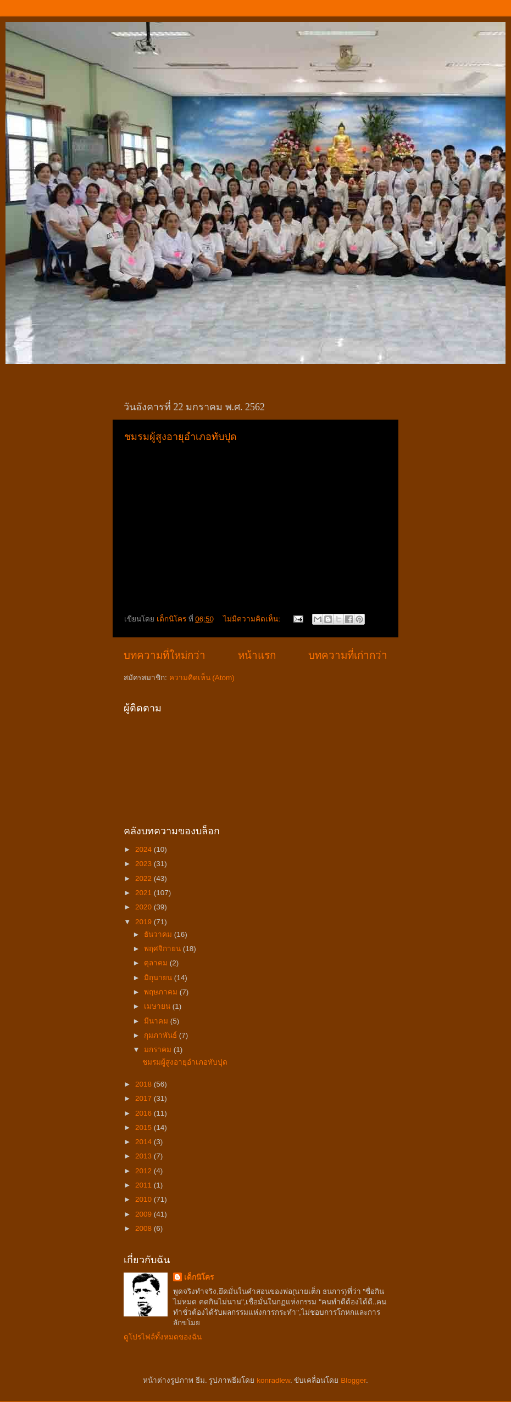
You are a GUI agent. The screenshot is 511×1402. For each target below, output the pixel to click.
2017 (144, 1098)
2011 (144, 1185)
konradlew (273, 1380)
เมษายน (158, 1006)
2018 (144, 1084)
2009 (144, 1214)
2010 (144, 1199)
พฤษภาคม (162, 992)
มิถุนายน (159, 978)
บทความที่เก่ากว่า (347, 655)
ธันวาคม (159, 934)
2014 (144, 1142)
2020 (144, 907)
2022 (144, 878)
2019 (144, 922)
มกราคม (159, 1049)
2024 (144, 849)
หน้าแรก (257, 655)
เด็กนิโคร (199, 1277)
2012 (144, 1171)
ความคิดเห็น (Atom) (202, 678)
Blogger (353, 1380)
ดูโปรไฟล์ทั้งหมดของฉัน (163, 1337)
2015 (144, 1127)
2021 (144, 893)
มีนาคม (157, 1021)
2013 (144, 1156)
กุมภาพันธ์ (161, 1035)
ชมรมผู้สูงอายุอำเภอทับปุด (180, 436)
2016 (144, 1113)
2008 (144, 1228)
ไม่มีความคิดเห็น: (252, 619)
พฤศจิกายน (163, 949)
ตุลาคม (157, 963)
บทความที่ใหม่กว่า (164, 655)
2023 (144, 864)
